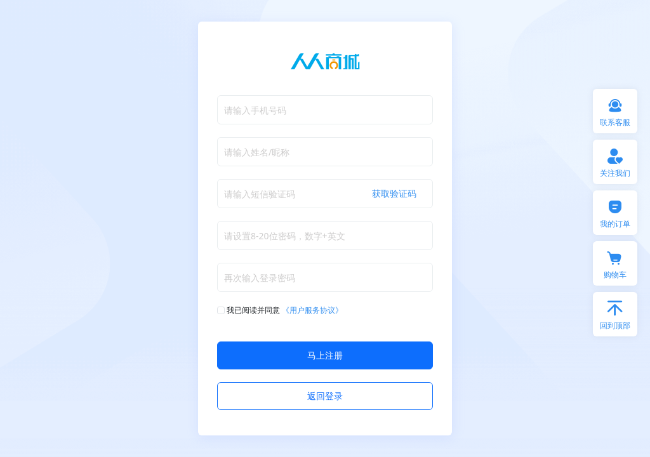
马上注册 (325, 355)
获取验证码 (394, 193)
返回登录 (325, 396)
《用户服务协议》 (312, 310)
